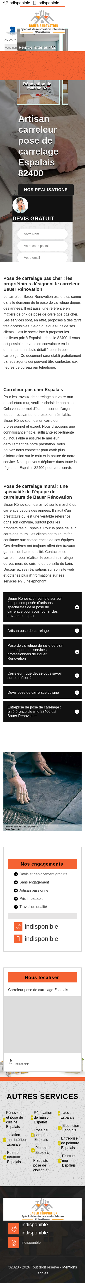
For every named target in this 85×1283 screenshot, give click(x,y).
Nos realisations (46, 190)
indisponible (16, 3)
